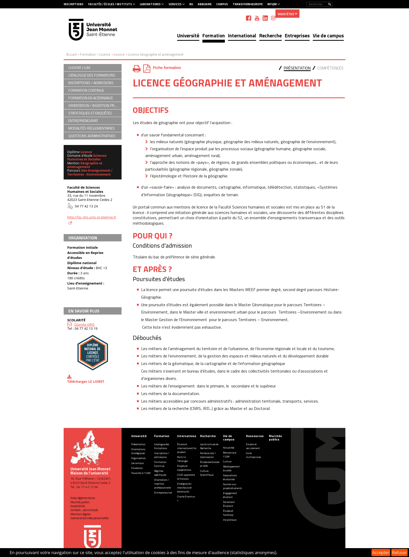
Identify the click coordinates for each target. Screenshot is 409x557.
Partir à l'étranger (182, 459)
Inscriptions (73, 4)
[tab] (297, 68)
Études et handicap (228, 513)
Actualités (228, 448)
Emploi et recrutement (253, 446)
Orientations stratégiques (138, 451)
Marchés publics (79, 502)
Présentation (138, 444)
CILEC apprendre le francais (186, 477)
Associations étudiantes (230, 477)
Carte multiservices (253, 455)
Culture (227, 461)
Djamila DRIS (84, 324)
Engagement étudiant (230, 495)
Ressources (255, 436)
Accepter (380, 552)
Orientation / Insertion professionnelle (162, 484)
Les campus (137, 463)
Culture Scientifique (206, 473)
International (242, 35)
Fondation (137, 468)
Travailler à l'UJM (141, 473)
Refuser (399, 552)
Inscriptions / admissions (161, 455)
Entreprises (297, 35)
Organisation (138, 458)
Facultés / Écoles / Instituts (110, 4)
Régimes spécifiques (160, 473)
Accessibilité (77, 506)
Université (188, 35)
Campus (222, 4)
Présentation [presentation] (297, 68)
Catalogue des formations (161, 446)
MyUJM (272, 4)
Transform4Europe (248, 4)
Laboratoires (150, 4)
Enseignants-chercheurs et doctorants (184, 488)
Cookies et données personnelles (89, 518)
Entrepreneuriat (163, 493)
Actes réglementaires (82, 498)
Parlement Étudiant (229, 504)
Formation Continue (160, 464)
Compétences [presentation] (330, 68)
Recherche (270, 35)
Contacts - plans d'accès (84, 510)
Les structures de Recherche (209, 446)
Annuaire (205, 4)
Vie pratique (229, 520)
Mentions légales (80, 514)
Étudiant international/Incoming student (190, 448)
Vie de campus (328, 35)
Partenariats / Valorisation (208, 455)
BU (191, 4)
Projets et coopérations (184, 468)
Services (175, 4)
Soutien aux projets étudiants (232, 486)
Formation (213, 35)
